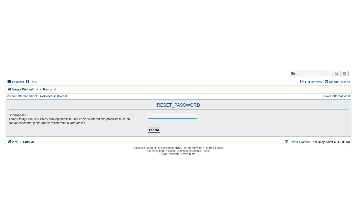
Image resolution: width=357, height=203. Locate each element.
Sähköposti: (17, 115)
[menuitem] (31, 81)
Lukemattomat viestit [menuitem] (337, 96)
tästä (192, 154)
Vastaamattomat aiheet (21, 96)
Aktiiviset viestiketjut (53, 96)
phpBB (176, 147)
